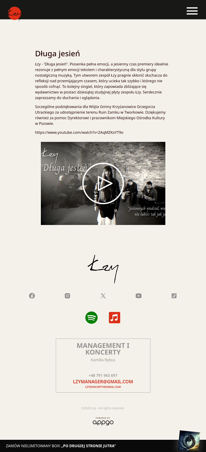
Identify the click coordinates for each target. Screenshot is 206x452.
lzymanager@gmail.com (103, 381)
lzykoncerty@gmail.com (103, 387)
